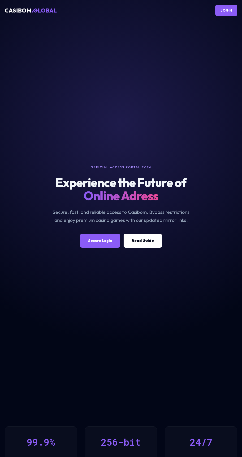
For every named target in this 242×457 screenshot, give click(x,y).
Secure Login (100, 240)
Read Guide (143, 240)
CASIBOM (31, 10)
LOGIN (226, 10)
